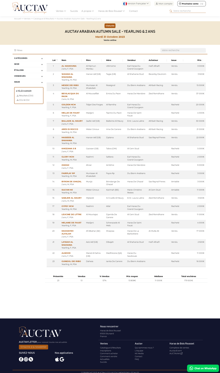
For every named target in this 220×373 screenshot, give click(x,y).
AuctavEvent (176, 350)
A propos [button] (88, 11)
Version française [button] (136, 4)
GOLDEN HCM (64, 107)
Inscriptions (105, 350)
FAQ (137, 359)
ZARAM (61, 176)
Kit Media (139, 353)
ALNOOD (61, 276)
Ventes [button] (61, 11)
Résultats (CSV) (25, 95)
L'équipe (139, 350)
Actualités (104, 359)
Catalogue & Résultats (110, 347)
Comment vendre (108, 356)
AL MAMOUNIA (64, 66)
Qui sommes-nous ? (144, 347)
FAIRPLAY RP (64, 185)
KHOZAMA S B (64, 160)
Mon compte (164, 3)
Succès (74, 11)
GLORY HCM (63, 168)
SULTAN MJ (63, 204)
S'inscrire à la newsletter (34, 347)
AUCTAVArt (176, 353)
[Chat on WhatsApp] (203, 368)
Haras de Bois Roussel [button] (111, 11)
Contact (133, 11)
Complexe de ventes (179, 347)
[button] (53, 60)
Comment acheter (109, 353)
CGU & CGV (23, 100)
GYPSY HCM (63, 223)
